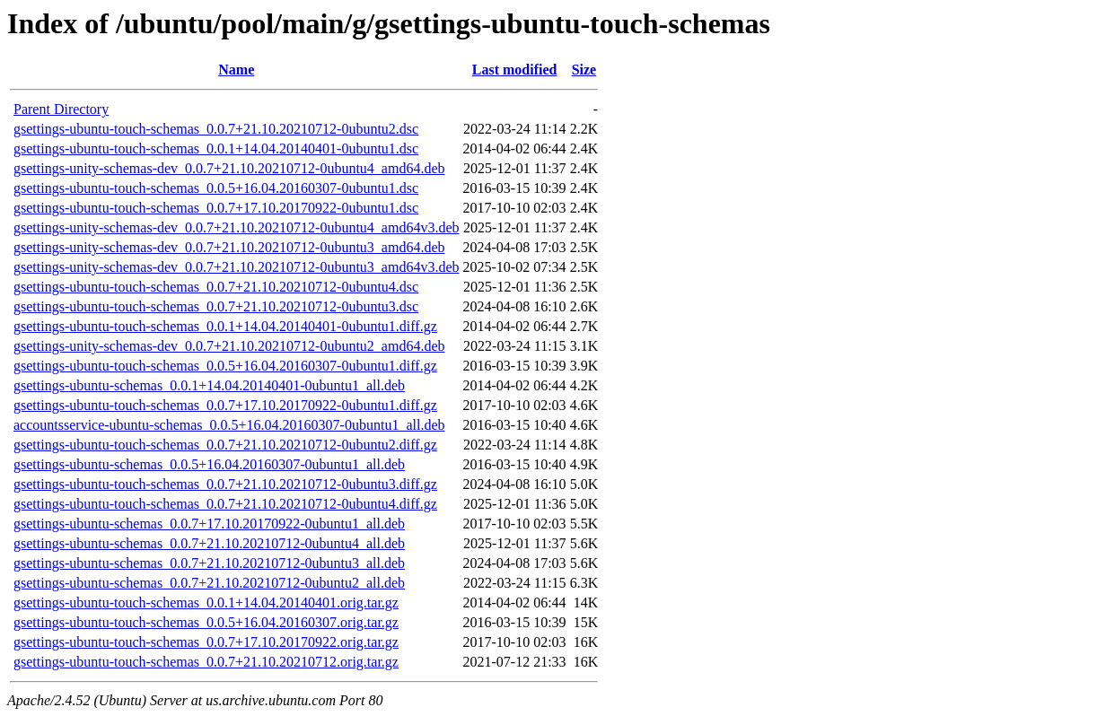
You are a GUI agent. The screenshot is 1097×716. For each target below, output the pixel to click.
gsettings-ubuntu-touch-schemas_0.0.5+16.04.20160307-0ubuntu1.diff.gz (225, 365)
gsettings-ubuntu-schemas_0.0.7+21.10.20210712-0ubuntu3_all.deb (209, 563)
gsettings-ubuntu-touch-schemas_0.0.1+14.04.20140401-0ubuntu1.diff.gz (225, 326)
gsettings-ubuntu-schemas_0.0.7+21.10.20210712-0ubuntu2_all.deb (209, 582)
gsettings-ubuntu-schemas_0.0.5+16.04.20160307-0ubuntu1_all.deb (209, 464)
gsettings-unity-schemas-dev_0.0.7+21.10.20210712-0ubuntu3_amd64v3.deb (236, 267)
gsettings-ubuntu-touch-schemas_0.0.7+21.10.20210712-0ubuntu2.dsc (215, 128)
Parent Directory (61, 109)
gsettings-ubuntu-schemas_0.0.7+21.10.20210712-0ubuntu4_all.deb (209, 543)
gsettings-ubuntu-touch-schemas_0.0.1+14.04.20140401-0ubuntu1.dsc (215, 148)
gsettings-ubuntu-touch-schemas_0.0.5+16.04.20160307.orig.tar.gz (206, 622)
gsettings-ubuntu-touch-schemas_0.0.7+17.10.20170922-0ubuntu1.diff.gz (225, 405)
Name (236, 69)
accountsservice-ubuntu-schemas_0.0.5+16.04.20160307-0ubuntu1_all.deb (228, 424)
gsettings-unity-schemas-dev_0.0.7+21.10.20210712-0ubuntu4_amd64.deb (229, 168)
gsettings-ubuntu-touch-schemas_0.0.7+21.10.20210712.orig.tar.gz (206, 661)
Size (584, 69)
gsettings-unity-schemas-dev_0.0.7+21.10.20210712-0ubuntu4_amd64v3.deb (236, 227)
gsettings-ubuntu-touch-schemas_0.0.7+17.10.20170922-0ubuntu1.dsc (215, 207)
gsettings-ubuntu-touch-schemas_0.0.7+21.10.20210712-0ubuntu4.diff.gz (225, 503)
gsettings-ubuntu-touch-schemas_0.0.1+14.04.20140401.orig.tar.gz (206, 602)
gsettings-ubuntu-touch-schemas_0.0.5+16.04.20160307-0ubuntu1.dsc (215, 188)
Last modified (514, 69)
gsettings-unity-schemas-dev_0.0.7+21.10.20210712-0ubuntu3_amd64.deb (229, 247)
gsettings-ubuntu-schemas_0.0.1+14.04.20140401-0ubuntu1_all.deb (209, 385)
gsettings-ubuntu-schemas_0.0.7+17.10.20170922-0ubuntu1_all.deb (209, 523)
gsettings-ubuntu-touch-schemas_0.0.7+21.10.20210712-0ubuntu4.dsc (215, 286)
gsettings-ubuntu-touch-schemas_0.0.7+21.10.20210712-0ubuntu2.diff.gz (225, 444)
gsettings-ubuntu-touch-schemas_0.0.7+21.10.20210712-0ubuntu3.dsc (215, 306)
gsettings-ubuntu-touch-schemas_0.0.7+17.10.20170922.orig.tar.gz (206, 642)
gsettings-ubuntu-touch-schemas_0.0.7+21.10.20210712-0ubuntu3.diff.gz (225, 484)
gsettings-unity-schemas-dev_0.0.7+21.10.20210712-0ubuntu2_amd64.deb (229, 346)
